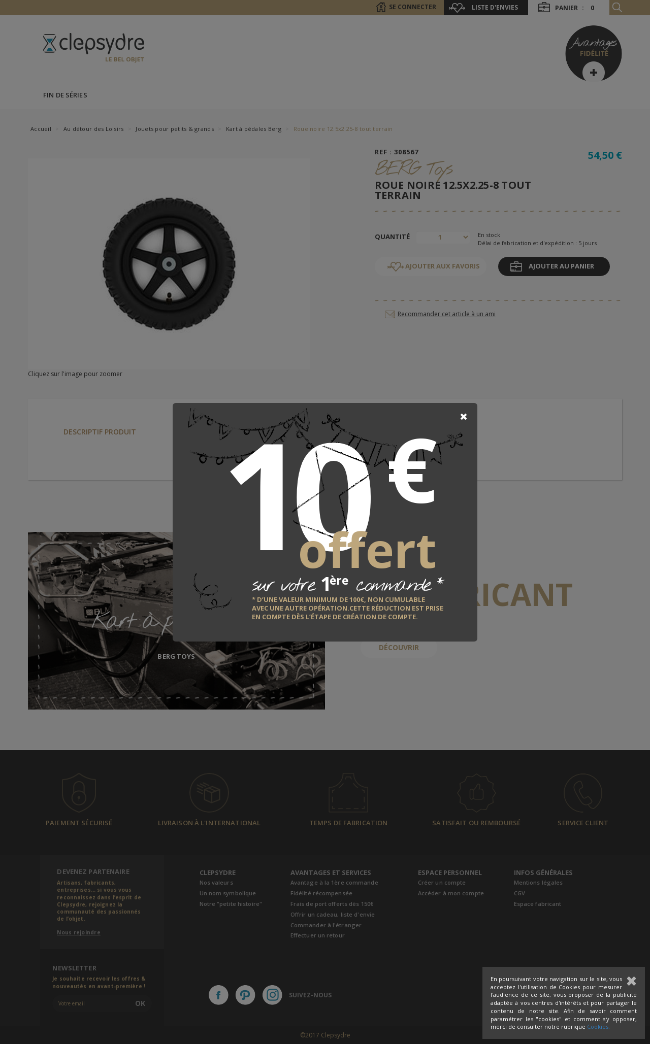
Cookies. (598, 1026)
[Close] (463, 416)
